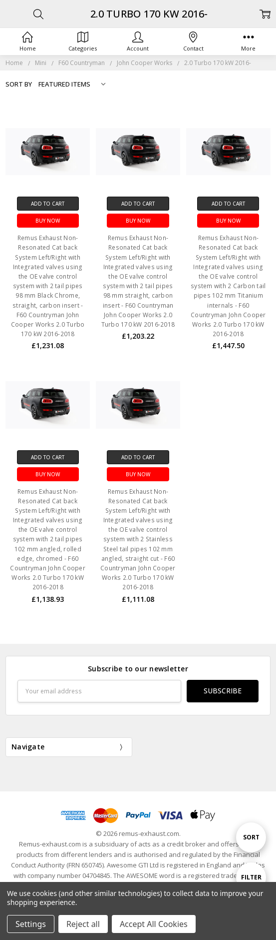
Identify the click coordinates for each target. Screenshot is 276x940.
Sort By (18, 84)
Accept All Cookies (154, 923)
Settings (30, 923)
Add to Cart (47, 203)
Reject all (83, 923)
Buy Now (47, 220)
